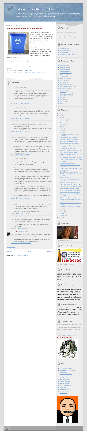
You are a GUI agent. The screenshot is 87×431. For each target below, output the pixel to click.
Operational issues (28, 72)
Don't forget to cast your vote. (67, 163)
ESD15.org (62, 74)
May (61, 132)
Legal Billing (63, 82)
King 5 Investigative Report (66, 52)
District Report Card (65, 377)
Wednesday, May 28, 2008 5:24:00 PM (21, 243)
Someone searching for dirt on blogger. (70, 188)
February (62, 213)
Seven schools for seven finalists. (68, 197)
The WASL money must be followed (69, 171)
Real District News (64, 383)
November (63, 121)
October (62, 122)
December (63, 119)
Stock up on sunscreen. (66, 177)
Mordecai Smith (63, 393)
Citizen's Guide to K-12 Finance (67, 370)
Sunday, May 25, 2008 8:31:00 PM (20, 198)
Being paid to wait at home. (67, 201)
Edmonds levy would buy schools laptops (70, 186)
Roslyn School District (65, 389)
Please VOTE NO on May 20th (67, 182)
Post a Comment (11, 247)
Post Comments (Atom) (21, 255)
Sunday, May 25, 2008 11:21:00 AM (20, 131)
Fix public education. (65, 381)
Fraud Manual (63, 372)
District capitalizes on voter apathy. (68, 152)
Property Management (39, 72)
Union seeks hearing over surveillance (69, 139)
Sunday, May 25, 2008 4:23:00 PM (20, 154)
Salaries (62, 97)
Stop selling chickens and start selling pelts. (71, 150)
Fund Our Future (64, 375)
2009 (60, 115)
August (62, 126)
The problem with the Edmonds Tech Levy (70, 184)
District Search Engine (65, 385)
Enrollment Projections (65, 73)
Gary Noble (62, 76)
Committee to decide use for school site (70, 192)
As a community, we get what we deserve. (70, 157)
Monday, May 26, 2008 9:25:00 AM (20, 228)
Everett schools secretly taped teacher (69, 143)
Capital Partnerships (65, 69)
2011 (60, 113)
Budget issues (63, 67)
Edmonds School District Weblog (35, 8)
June (61, 130)
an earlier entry (33, 36)
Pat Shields (62, 90)
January (62, 215)
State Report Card (64, 379)
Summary (62, 103)
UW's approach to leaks (65, 368)
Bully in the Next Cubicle (66, 374)
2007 (60, 217)
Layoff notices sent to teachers (67, 148)
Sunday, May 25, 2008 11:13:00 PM (20, 213)
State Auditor (63, 101)
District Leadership (17, 72)
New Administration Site (66, 84)
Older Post (50, 251)
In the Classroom (64, 80)
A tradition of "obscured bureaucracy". (69, 141)
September (63, 124)
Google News (63, 387)
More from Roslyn (64, 391)
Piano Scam (63, 92)
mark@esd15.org (71, 335)
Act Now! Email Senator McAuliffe (68, 54)
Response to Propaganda (66, 50)
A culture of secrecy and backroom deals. (70, 199)
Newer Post (9, 251)
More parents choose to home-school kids (70, 190)
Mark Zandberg (21, 231)
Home (29, 251)
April (61, 210)
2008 (60, 117)
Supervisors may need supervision (68, 137)
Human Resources (64, 78)
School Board (63, 99)
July (61, 128)
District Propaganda (65, 48)
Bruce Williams (63, 65)
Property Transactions (65, 95)
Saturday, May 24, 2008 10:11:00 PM (20, 103)
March (62, 211)
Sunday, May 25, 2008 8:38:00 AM (20, 118)
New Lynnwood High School (67, 86)
